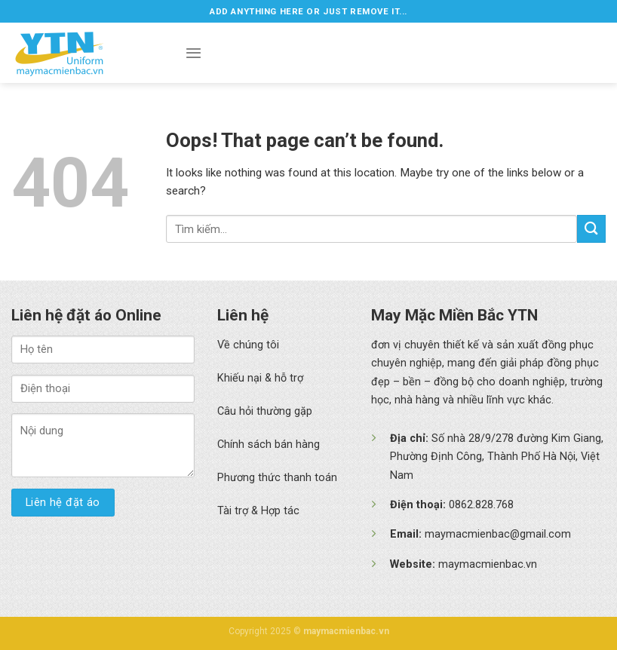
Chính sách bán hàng (268, 444)
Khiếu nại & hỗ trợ (260, 378)
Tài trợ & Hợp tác (258, 510)
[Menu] (193, 53)
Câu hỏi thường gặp (264, 411)
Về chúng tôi (248, 345)
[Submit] (591, 229)
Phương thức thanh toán (277, 477)
